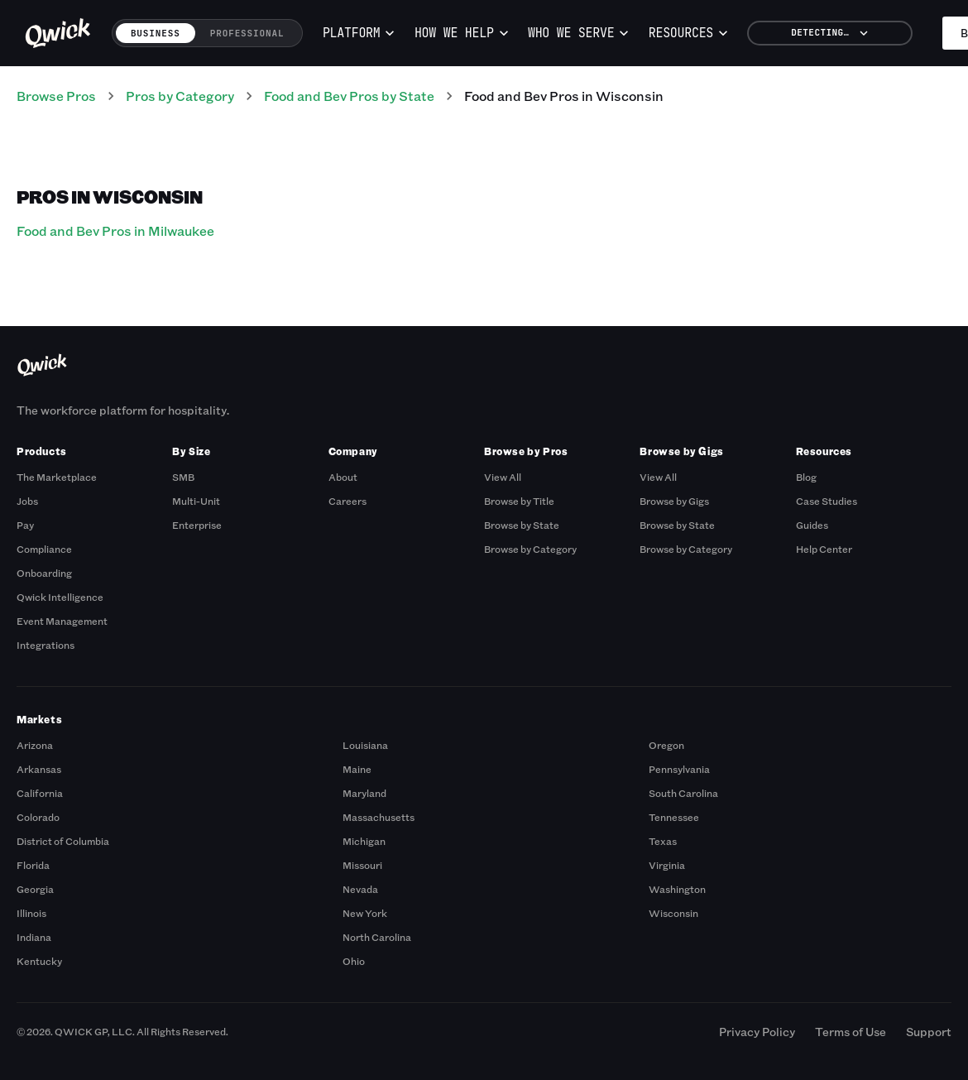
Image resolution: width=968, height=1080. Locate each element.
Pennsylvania (679, 768)
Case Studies (826, 500)
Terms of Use (850, 1031)
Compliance (44, 548)
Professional (247, 33)
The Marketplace (57, 476)
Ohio (354, 960)
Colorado (38, 816)
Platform (359, 33)
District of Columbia (63, 840)
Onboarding (44, 572)
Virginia (667, 864)
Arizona (35, 744)
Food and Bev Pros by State (349, 95)
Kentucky (39, 960)
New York (365, 912)
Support (928, 1031)
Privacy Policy (757, 1031)
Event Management (62, 620)
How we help (462, 33)
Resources (688, 33)
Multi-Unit (196, 500)
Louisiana (365, 744)
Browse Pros (56, 95)
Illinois (31, 912)
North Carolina (377, 936)
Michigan (364, 840)
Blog (806, 476)
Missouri (362, 864)
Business (155, 33)
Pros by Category (180, 95)
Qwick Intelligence (60, 596)
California (40, 792)
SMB (183, 476)
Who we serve (578, 33)
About (342, 476)
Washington (677, 888)
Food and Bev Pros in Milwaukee (115, 230)
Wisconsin (673, 912)
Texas (663, 840)
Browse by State (521, 524)
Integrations (45, 644)
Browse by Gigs (674, 500)
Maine (357, 768)
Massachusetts (379, 816)
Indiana (34, 936)
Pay (25, 524)
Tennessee (674, 816)
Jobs (27, 500)
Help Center (824, 548)
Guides (812, 524)
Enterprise (197, 524)
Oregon (666, 744)
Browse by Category (530, 548)
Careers (347, 500)
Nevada (360, 888)
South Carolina (683, 792)
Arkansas (39, 768)
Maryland (364, 792)
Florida (33, 864)
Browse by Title (519, 500)
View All (502, 476)
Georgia (35, 888)
